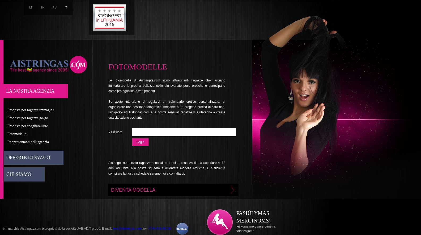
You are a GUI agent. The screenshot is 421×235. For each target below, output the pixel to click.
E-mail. (107, 228)
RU (54, 7)
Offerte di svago (28, 157)
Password (115, 132)
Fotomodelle (16, 134)
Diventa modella (173, 190)
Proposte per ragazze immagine (30, 110)
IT (66, 7)
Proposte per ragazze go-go (27, 118)
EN (42, 7)
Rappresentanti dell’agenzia (28, 142)
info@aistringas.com (127, 228)
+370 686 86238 (159, 228)
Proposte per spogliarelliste (27, 126)
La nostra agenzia (30, 91)
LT (30, 7)
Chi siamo (18, 174)
